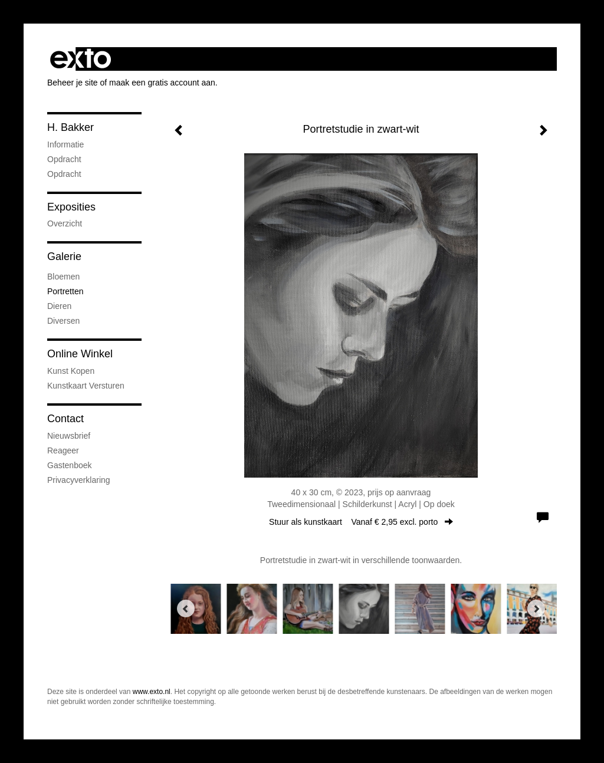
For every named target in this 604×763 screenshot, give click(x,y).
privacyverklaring (78, 480)
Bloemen (63, 276)
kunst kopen (70, 371)
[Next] (536, 608)
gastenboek (69, 465)
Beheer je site (72, 82)
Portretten (65, 291)
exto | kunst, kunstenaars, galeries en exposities (80, 59)
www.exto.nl (151, 692)
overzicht (64, 223)
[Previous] (186, 608)
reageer (63, 450)
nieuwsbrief (68, 435)
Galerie (64, 256)
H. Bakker (70, 127)
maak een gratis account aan (162, 82)
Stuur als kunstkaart (361, 522)
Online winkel (80, 354)
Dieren (59, 306)
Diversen (63, 320)
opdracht (64, 159)
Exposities (71, 207)
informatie (65, 144)
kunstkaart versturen (85, 385)
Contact (65, 419)
